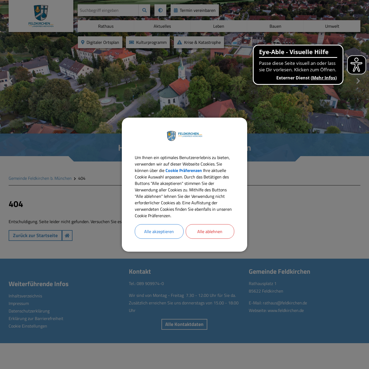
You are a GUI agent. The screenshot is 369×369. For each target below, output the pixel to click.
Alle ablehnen (209, 231)
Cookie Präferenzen (183, 170)
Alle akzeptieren (159, 231)
